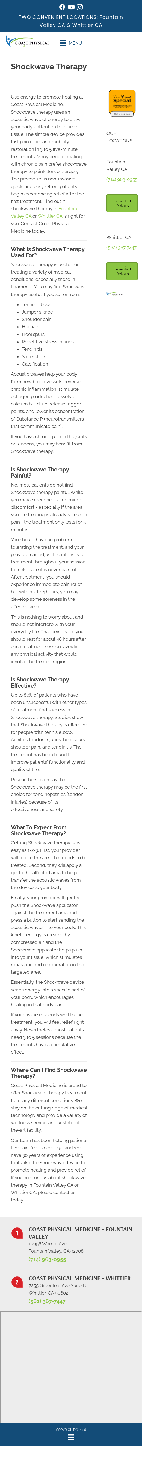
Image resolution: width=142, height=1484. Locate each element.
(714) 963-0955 (121, 179)
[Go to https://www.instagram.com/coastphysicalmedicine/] (80, 8)
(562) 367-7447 (121, 247)
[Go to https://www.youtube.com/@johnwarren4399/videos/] (71, 7)
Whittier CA (87, 25)
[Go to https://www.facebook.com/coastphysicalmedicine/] (62, 7)
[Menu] (71, 43)
